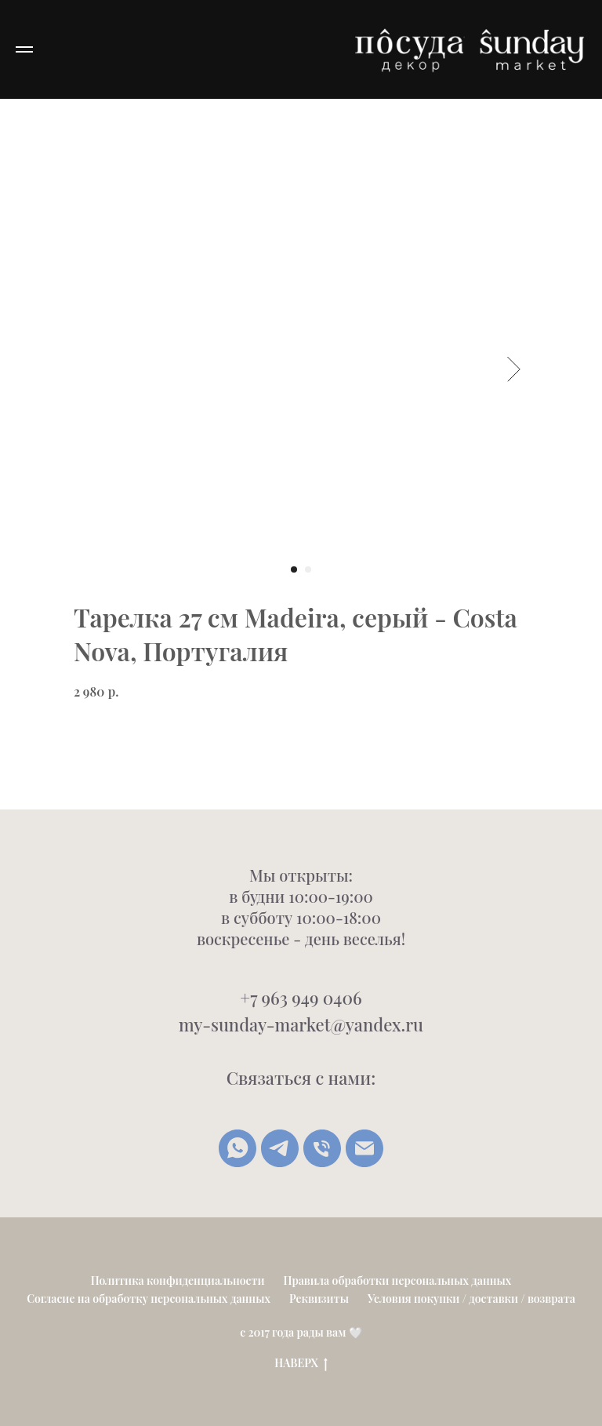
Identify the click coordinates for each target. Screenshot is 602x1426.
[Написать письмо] (364, 1148)
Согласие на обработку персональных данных (148, 1298)
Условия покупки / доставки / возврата (471, 1298)
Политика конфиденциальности (178, 1280)
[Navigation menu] (24, 49)
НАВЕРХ (301, 1363)
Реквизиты (319, 1298)
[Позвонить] (322, 1148)
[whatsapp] (237, 1148)
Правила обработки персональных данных (398, 1280)
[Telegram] (280, 1148)
